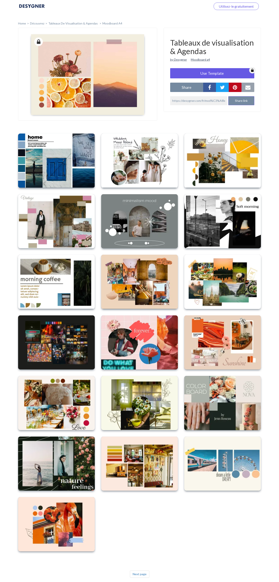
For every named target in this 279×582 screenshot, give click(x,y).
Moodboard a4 (200, 59)
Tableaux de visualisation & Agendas (73, 23)
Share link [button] (241, 100)
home (22, 23)
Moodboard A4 (112, 23)
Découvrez (37, 23)
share (186, 87)
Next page (140, 574)
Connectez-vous (194, 6)
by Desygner (178, 59)
